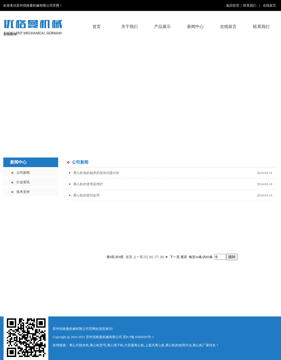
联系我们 (249, 5)
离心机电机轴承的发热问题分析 (96, 173)
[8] (162, 257)
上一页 (138, 257)
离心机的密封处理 (86, 195)
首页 (96, 26)
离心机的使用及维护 (88, 184)
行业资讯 (23, 182)
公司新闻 (23, 173)
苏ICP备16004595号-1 (138, 337)
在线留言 (269, 5)
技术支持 (23, 192)
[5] (146, 257)
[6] (151, 257)
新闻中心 (18, 162)
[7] (157, 257)
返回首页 (232, 5)
